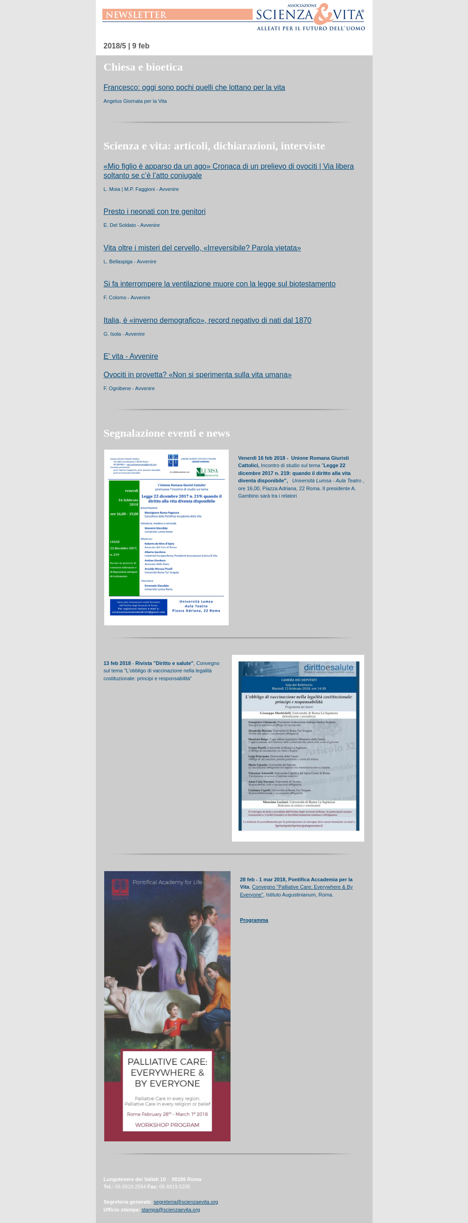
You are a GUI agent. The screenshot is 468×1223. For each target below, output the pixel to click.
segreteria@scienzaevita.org (186, 1202)
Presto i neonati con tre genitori (155, 211)
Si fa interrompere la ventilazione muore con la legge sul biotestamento (220, 284)
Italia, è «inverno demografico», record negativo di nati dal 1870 (208, 320)
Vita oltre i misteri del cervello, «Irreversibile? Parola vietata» (202, 248)
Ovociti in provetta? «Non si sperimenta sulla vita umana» (198, 375)
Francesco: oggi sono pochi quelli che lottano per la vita (194, 87)
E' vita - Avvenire (131, 356)
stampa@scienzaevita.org (171, 1209)
